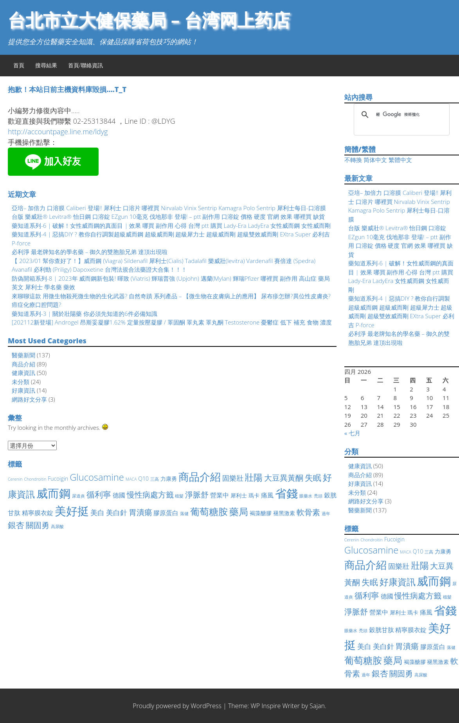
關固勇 (37, 525)
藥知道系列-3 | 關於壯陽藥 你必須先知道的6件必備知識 (84, 313)
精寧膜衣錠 (37, 512)
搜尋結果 (46, 65)
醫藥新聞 (23, 355)
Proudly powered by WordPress (177, 705)
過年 (326, 513)
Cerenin (15, 479)
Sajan (317, 705)
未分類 (20, 382)
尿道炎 (78, 496)
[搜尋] (400, 114)
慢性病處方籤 (150, 494)
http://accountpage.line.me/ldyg (58, 131)
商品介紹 (23, 364)
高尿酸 (57, 526)
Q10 (143, 478)
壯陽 (254, 477)
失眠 (313, 477)
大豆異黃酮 (283, 477)
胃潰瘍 (140, 512)
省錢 (286, 493)
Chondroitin (35, 479)
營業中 (219, 495)
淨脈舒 (197, 494)
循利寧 (98, 494)
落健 (184, 513)
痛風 (267, 495)
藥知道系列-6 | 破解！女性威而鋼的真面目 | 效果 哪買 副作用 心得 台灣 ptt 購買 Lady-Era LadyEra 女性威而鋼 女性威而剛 (171, 225)
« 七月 (352, 433)
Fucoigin (58, 478)
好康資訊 (23, 390)
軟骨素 (308, 512)
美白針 (116, 512)
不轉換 (353, 160)
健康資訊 (23, 373)
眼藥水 (305, 496)
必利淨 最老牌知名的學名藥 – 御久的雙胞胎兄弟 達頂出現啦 (89, 252)
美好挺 (72, 510)
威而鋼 (53, 493)
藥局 (238, 511)
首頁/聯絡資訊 (85, 65)
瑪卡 (253, 495)
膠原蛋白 (165, 512)
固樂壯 (232, 478)
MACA (131, 479)
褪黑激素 (284, 513)
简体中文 (375, 160)
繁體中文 (400, 160)
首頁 (18, 65)
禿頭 (318, 496)
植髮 (179, 496)
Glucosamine (97, 477)
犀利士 (238, 495)
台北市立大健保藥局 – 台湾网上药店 (149, 20)
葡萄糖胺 (209, 511)
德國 (119, 495)
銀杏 (16, 524)
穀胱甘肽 (381, 630)
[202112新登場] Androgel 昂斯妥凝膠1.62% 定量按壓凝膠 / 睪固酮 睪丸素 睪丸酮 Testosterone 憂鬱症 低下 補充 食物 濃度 (172, 322)
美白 (97, 512)
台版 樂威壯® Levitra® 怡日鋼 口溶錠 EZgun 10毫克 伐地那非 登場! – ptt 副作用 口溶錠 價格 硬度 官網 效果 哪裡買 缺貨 (168, 216)
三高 (154, 479)
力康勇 (168, 478)
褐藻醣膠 (261, 513)
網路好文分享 (29, 399)
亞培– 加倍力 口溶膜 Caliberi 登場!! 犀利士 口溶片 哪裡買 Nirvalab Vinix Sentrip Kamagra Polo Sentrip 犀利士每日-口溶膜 (169, 208)
